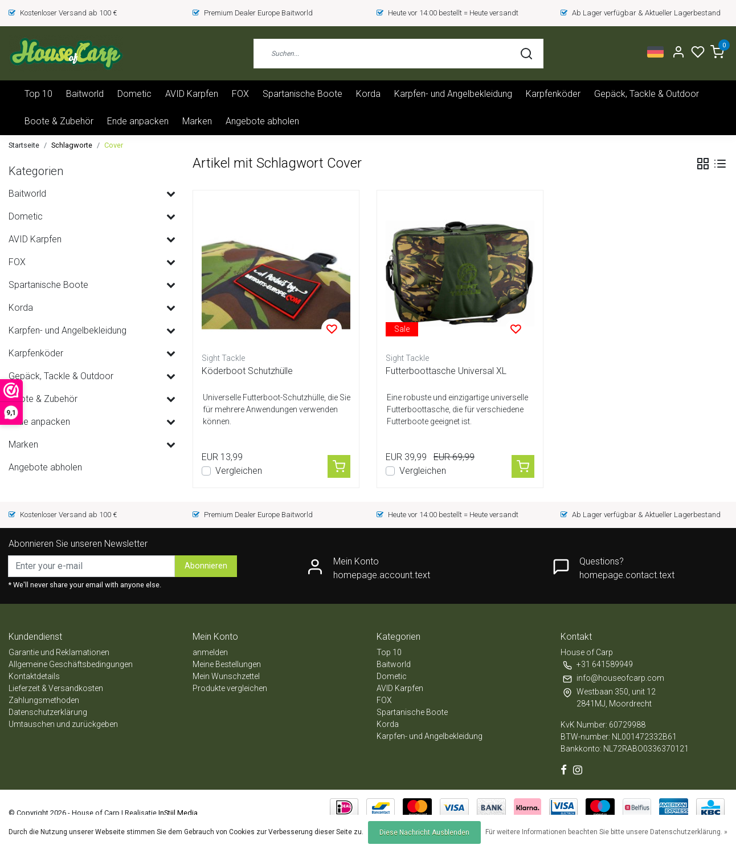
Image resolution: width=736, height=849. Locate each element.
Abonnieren (206, 566)
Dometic (134, 93)
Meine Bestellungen (227, 664)
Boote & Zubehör (58, 121)
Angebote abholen (262, 121)
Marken (197, 121)
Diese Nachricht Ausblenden (424, 832)
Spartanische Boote (302, 93)
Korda (368, 93)
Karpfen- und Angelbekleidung (453, 93)
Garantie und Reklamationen (59, 652)
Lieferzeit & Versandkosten (56, 688)
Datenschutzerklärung (48, 712)
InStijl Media (177, 813)
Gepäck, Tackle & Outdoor (646, 93)
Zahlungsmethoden (44, 700)
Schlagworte (71, 145)
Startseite (24, 145)
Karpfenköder (553, 93)
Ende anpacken (138, 121)
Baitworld (85, 93)
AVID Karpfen (191, 93)
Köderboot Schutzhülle (247, 370)
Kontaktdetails (34, 676)
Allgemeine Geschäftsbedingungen (71, 664)
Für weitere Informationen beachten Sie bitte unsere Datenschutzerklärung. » (606, 832)
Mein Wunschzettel (226, 676)
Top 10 (38, 93)
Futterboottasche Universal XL (446, 370)
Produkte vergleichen (230, 688)
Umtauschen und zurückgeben (63, 724)
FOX (240, 93)
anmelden (210, 652)
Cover (113, 145)
